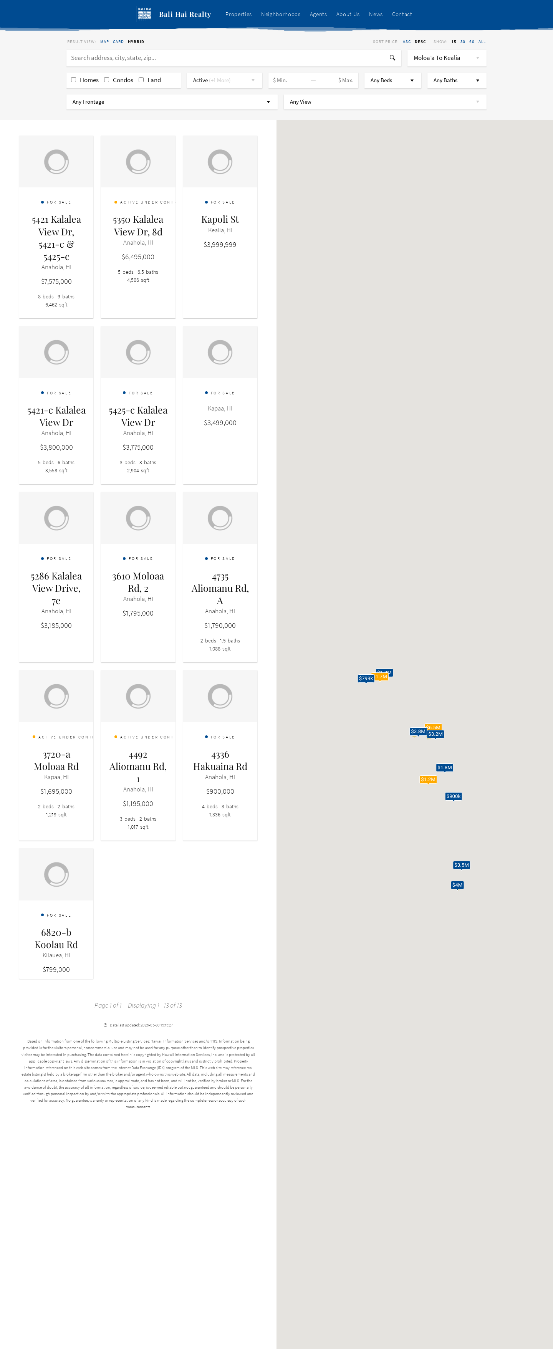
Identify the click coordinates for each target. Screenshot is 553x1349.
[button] (433, 729)
